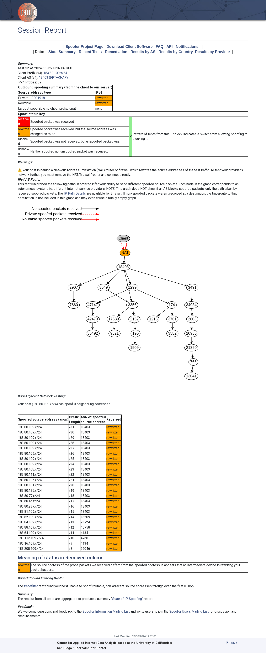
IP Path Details (75, 193)
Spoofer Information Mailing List (106, 611)
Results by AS (143, 52)
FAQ (159, 47)
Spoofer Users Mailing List (189, 611)
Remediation (116, 52)
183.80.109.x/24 (55, 73)
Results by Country (176, 52)
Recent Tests (90, 52)
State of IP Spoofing (127, 599)
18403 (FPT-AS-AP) (53, 77)
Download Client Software (129, 47)
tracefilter (31, 586)
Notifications (187, 47)
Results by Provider (212, 52)
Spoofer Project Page (84, 47)
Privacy (231, 642)
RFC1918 (38, 98)
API (169, 47)
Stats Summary (62, 52)
